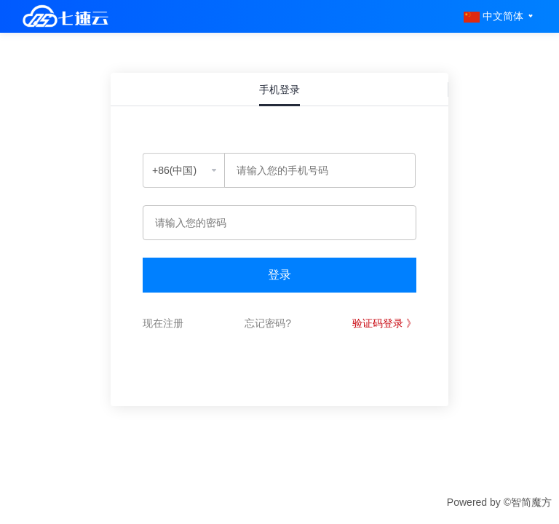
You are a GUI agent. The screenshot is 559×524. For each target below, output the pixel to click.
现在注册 (163, 323)
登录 (279, 275)
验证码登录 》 (384, 323)
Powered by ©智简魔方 (499, 502)
